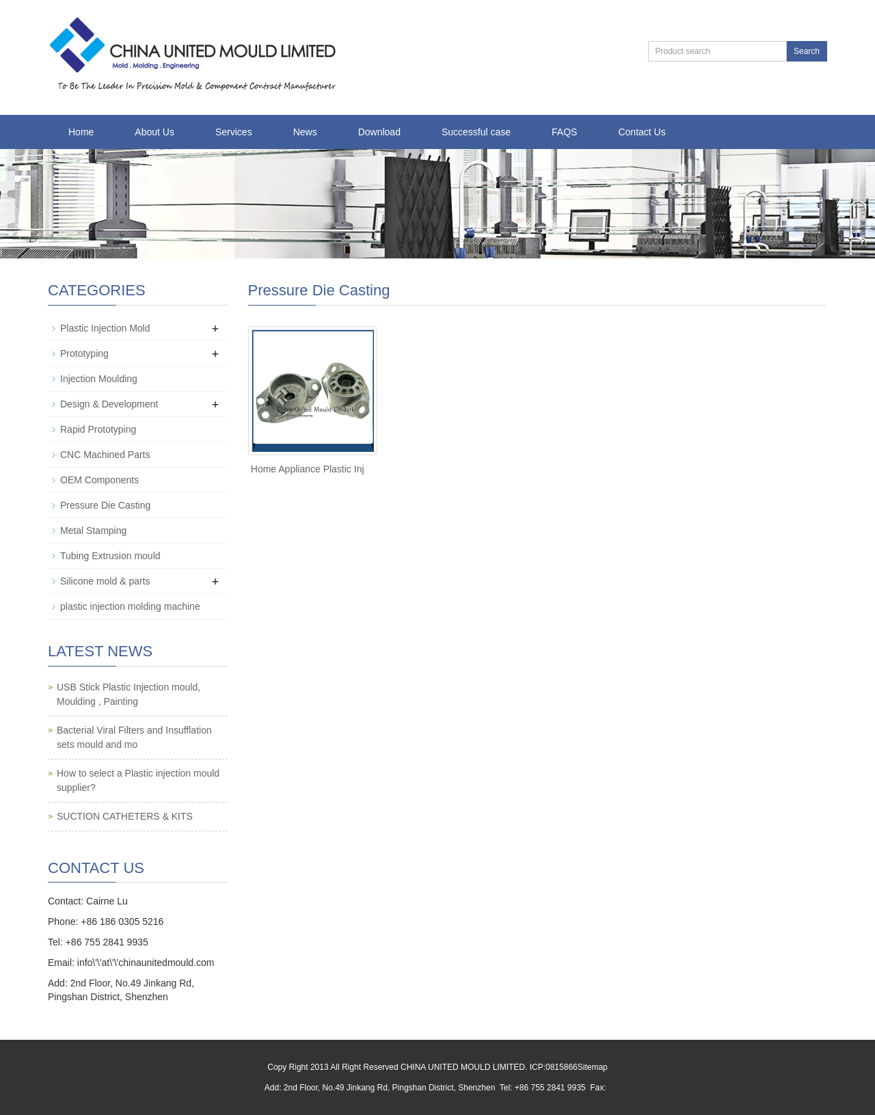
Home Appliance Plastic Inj (307, 469)
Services (233, 131)
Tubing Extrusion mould (110, 555)
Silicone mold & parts (105, 581)
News (305, 131)
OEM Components (99, 479)
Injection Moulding (98, 378)
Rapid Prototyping (98, 429)
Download (379, 131)
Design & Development (109, 404)
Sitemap (593, 1067)
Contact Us (641, 131)
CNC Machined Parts (105, 454)
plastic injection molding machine (130, 606)
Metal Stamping (93, 530)
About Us (154, 131)
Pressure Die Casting (105, 505)
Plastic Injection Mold (105, 328)
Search (807, 51)
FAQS (564, 131)
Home (81, 131)
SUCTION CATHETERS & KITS (125, 816)
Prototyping (84, 353)
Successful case (476, 131)
